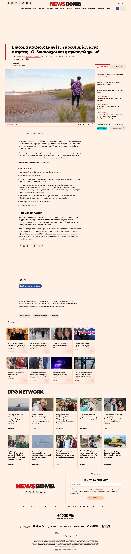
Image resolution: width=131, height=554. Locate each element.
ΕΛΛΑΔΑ (35, 8)
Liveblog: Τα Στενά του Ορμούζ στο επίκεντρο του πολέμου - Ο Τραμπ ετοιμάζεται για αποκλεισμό (17, 419)
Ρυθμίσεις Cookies (72, 506)
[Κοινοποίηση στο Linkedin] (35, 133)
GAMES (108, 8)
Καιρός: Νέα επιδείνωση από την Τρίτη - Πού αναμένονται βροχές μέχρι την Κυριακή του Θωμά (38, 346)
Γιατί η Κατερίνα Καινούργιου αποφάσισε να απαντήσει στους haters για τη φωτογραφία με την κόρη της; (41, 419)
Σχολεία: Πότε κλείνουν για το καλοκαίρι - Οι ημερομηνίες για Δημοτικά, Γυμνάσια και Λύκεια (83, 375)
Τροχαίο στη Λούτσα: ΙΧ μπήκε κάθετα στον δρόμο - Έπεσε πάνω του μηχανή (89, 417)
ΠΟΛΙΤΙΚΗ (41, 8)
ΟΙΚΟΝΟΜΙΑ (49, 8)
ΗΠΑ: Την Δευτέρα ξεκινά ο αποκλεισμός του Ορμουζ (110, 91)
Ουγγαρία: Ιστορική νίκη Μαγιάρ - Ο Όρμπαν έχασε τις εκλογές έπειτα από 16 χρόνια (83, 345)
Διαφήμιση (105, 506)
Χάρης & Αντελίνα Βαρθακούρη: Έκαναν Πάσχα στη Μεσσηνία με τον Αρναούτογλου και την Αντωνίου (65, 419)
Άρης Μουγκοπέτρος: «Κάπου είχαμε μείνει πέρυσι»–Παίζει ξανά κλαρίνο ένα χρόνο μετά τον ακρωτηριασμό (16, 455)
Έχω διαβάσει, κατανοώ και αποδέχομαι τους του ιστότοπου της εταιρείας (95, 489)
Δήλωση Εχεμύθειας (46, 506)
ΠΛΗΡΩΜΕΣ (55, 315)
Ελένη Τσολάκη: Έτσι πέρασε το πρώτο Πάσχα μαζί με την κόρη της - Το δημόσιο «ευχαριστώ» (88, 454)
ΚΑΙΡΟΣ (84, 8)
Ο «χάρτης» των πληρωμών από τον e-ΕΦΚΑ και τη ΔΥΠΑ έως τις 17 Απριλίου (110, 75)
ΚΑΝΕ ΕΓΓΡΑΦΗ (95, 498)
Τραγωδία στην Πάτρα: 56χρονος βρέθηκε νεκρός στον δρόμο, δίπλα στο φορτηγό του (60, 375)
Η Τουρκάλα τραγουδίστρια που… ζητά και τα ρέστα (60, 344)
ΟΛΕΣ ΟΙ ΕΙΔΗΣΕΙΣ (26, 8)
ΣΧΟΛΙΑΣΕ (80, 125)
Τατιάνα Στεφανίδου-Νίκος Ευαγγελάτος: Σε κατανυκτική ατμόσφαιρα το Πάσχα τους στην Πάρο (16, 346)
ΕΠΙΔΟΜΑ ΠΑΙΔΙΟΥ (25, 315)
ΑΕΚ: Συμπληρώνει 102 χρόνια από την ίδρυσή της (108, 107)
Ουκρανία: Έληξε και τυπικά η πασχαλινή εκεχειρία (109, 99)
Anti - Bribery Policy (85, 506)
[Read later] (92, 124)
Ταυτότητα (26, 506)
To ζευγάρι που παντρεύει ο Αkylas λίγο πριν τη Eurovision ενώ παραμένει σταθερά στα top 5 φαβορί (65, 454)
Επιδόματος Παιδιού (33, 57)
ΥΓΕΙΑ (56, 8)
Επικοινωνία (96, 506)
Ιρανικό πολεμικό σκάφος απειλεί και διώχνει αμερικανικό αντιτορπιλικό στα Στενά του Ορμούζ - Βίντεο (41, 455)
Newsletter (31, 306)
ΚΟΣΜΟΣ (62, 8)
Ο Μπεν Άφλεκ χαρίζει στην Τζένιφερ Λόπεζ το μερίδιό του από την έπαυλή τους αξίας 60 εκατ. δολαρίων (38, 375)
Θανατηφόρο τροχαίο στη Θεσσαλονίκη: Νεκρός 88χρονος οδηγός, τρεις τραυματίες (113, 454)
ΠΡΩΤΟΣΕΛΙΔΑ (92, 8)
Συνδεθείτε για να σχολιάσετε (30, 286)
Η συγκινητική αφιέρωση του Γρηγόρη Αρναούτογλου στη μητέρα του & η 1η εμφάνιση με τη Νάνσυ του (113, 419)
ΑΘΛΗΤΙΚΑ (69, 8)
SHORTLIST (101, 8)
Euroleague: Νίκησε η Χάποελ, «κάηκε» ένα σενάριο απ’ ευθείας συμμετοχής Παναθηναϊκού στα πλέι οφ (109, 116)
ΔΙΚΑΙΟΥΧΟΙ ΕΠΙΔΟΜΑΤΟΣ (40, 315)
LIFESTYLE (77, 8)
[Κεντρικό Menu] (123, 8)
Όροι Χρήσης (34, 506)
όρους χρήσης (99, 489)
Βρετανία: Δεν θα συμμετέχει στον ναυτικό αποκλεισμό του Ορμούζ (109, 83)
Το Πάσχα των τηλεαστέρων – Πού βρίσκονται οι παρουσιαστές (16, 374)
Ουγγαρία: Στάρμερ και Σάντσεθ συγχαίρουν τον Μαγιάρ (110, 125)
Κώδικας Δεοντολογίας (59, 506)
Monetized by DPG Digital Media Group (71, 533)
